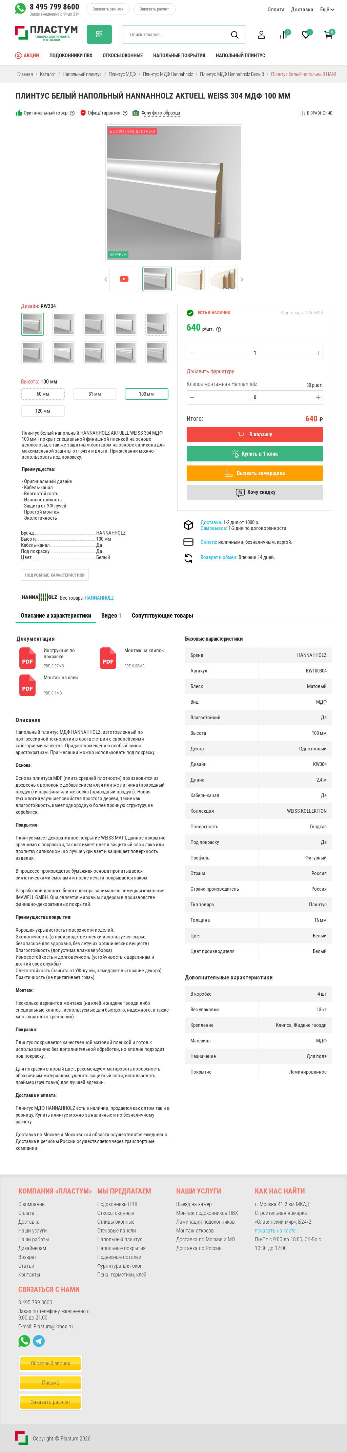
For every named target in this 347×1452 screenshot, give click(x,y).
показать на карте (275, 1230)
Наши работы (33, 1239)
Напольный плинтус (240, 56)
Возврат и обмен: (219, 557)
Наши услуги (32, 1230)
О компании (31, 1204)
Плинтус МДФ (122, 74)
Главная (25, 74)
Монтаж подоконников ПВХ (207, 1213)
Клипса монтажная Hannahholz (222, 384)
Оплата (276, 9)
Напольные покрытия (179, 56)
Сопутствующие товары (162, 615)
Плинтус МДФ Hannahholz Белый (232, 74)
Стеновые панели (116, 1230)
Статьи (26, 1266)
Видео (111, 615)
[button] (261, 34)
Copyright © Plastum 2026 (61, 1438)
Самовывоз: (214, 528)
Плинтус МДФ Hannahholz (168, 74)
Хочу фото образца (161, 113)
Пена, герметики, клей (121, 1274)
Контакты (29, 1274)
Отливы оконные (115, 1222)
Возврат (27, 1257)
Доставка (302, 9)
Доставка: (211, 522)
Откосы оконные (123, 56)
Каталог (48, 74)
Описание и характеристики (56, 615)
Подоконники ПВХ (70, 56)
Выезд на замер (194, 1204)
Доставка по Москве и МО (205, 1239)
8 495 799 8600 (54, 6)
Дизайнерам (32, 1248)
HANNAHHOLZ (99, 598)
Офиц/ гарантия (104, 113)
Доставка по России (199, 1248)
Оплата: (209, 542)
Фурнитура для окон (120, 1266)
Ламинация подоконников (205, 1222)
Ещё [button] (324, 9)
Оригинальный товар (45, 113)
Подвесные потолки (119, 1257)
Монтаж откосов (195, 1230)
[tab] (56, 615)
